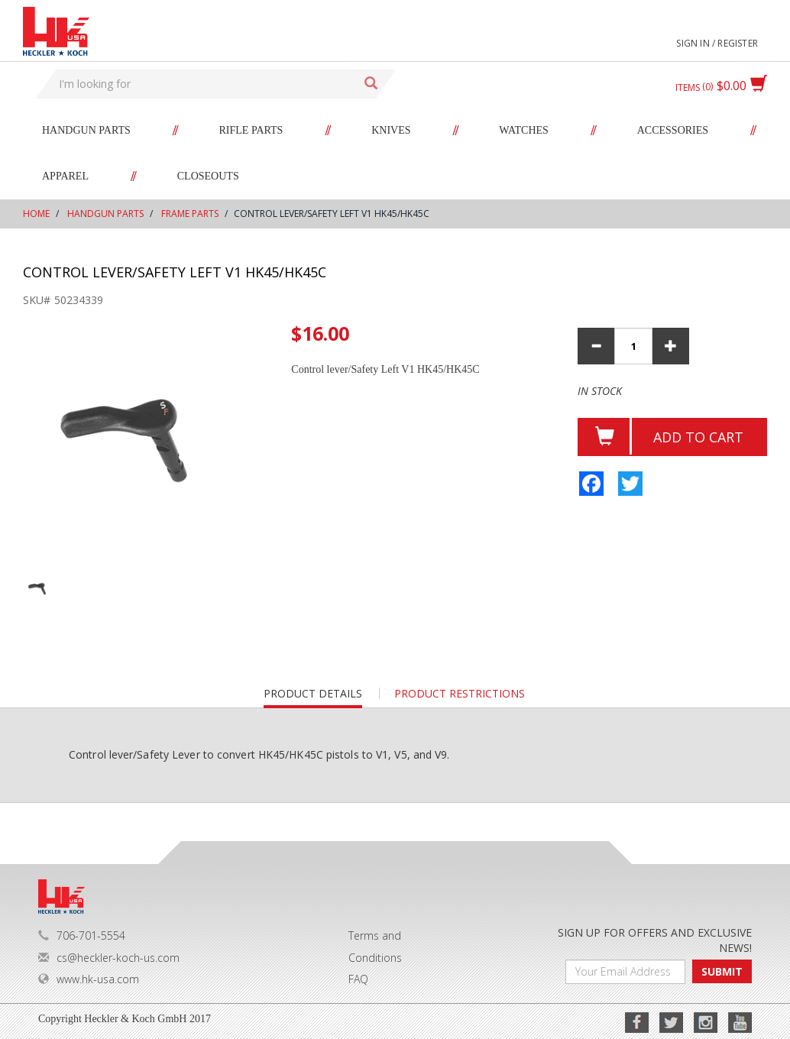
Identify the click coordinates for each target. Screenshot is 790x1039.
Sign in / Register (717, 43)
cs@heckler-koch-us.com (109, 957)
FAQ (358, 979)
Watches (524, 130)
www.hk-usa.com (88, 979)
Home (36, 213)
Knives (390, 130)
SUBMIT (722, 971)
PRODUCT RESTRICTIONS (459, 693)
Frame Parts (190, 213)
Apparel (65, 176)
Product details (313, 697)
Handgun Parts (86, 130)
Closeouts (208, 176)
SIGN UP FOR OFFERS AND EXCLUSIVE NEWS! (655, 940)
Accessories (672, 130)
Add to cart (698, 437)
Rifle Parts (251, 130)
